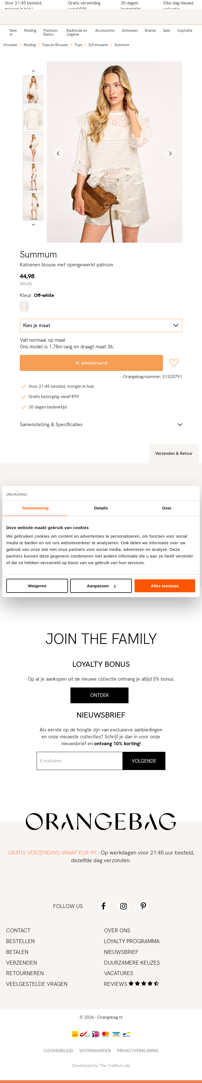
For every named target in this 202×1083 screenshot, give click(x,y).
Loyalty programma (132, 941)
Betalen (17, 951)
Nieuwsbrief (121, 951)
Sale (166, 30)
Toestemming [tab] (35, 508)
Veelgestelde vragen (36, 984)
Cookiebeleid (58, 1050)
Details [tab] (101, 508)
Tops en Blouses (55, 45)
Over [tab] (167, 508)
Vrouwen (10, 45)
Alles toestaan (165, 585)
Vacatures (118, 973)
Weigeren (37, 585)
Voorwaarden (95, 1050)
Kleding (30, 30)
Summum (121, 45)
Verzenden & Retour (174, 453)
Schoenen (130, 30)
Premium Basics (50, 32)
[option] (33, 89)
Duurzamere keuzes (132, 962)
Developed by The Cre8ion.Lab (101, 1065)
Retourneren (25, 973)
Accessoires (104, 30)
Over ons (117, 930)
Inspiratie (185, 30)
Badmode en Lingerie (77, 32)
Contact (18, 930)
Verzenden (21, 962)
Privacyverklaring (138, 1050)
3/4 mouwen (98, 45)
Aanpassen (101, 585)
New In (13, 32)
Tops (78, 45)
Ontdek (99, 695)
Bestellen (20, 941)
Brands (150, 30)
